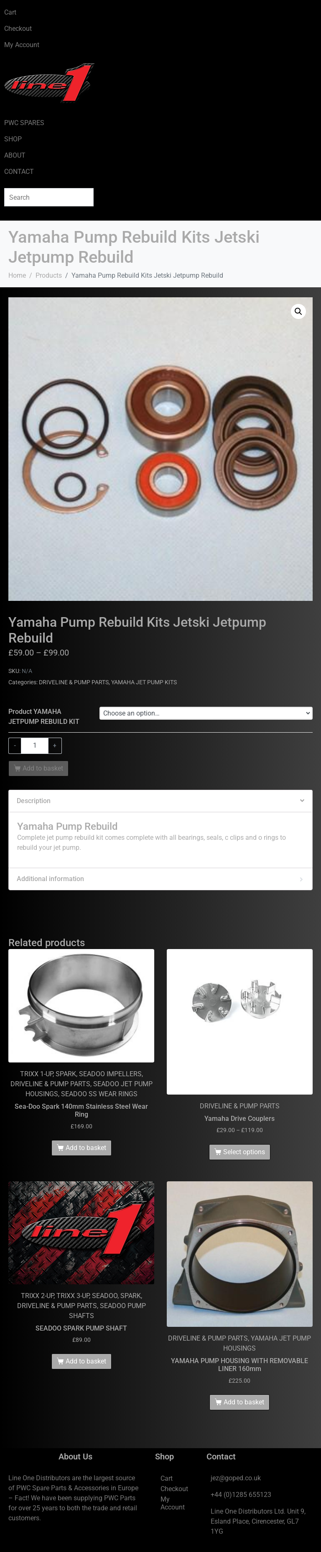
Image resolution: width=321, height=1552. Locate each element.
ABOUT (14, 155)
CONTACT (19, 172)
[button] (298, 311)
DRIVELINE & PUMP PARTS (74, 682)
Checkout (18, 29)
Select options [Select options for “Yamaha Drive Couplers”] (244, 1152)
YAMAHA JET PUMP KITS (144, 682)
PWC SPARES (24, 123)
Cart (10, 12)
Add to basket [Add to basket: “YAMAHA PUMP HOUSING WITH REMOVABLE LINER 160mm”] (244, 1402)
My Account (21, 45)
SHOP (13, 139)
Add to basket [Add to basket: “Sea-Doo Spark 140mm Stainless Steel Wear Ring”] (86, 1148)
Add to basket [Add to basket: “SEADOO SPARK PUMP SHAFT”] (86, 1361)
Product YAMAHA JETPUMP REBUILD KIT (43, 717)
